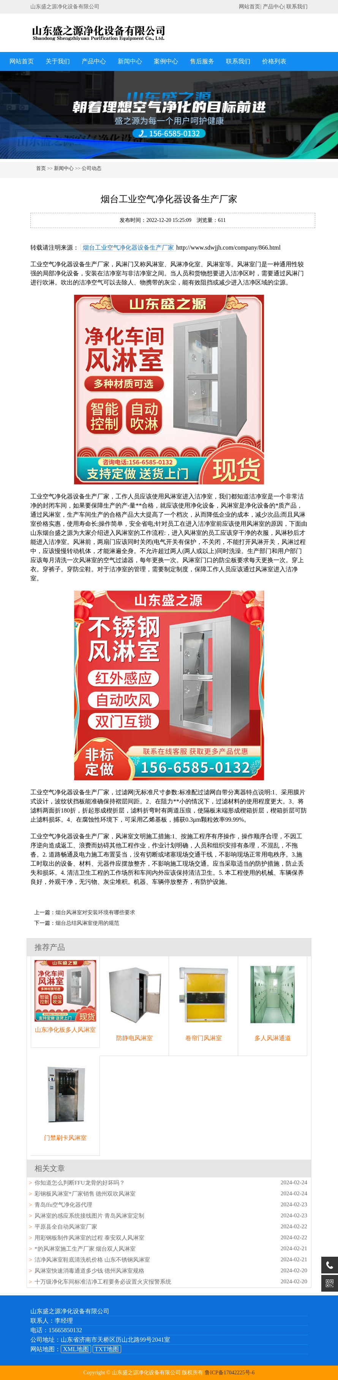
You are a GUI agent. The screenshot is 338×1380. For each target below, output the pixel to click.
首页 (41, 168)
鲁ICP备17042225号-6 (229, 1372)
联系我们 (297, 6)
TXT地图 (107, 1349)
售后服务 (202, 61)
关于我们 (58, 61)
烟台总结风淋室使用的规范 (87, 923)
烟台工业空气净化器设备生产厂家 (128, 247)
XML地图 (76, 1349)
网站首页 (249, 6)
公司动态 (91, 168)
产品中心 (273, 6)
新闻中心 (130, 61)
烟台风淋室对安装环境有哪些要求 (95, 912)
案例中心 (166, 61)
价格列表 (274, 61)
